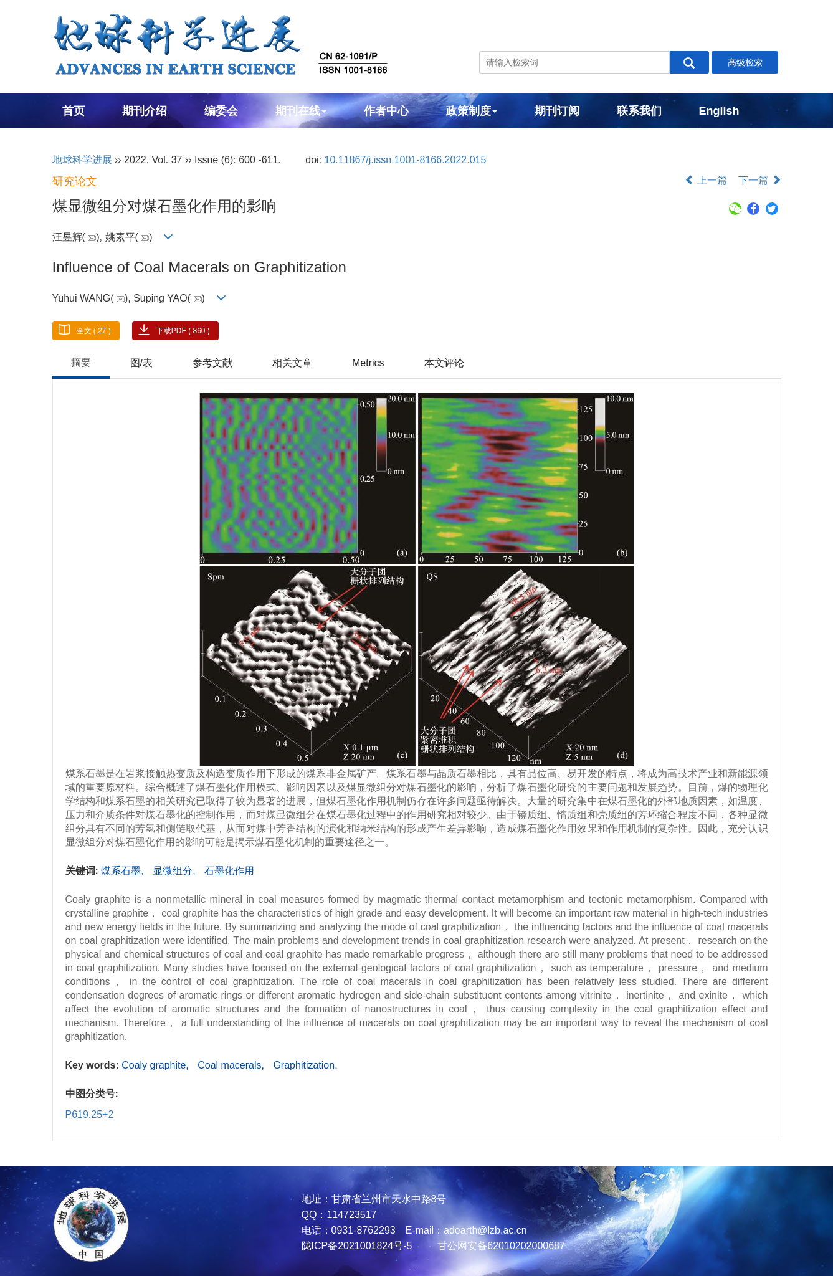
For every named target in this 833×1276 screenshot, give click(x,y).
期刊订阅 (557, 111)
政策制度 (471, 111)
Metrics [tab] (368, 363)
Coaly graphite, (156, 1065)
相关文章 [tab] (292, 363)
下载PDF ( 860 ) (183, 330)
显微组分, (175, 870)
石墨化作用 (229, 870)
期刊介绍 (144, 111)
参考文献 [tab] (212, 363)
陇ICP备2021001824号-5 (357, 1245)
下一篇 (759, 180)
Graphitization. (305, 1065)
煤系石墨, (123, 870)
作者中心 (386, 111)
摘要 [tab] (81, 362)
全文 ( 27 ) (94, 330)
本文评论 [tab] (444, 363)
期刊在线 (300, 111)
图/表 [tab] (141, 363)
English (719, 111)
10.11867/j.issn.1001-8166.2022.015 (406, 160)
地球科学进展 (82, 160)
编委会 (221, 111)
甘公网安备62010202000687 (500, 1245)
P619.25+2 (89, 1114)
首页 (73, 111)
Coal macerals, (232, 1065)
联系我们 (639, 111)
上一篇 (706, 180)
